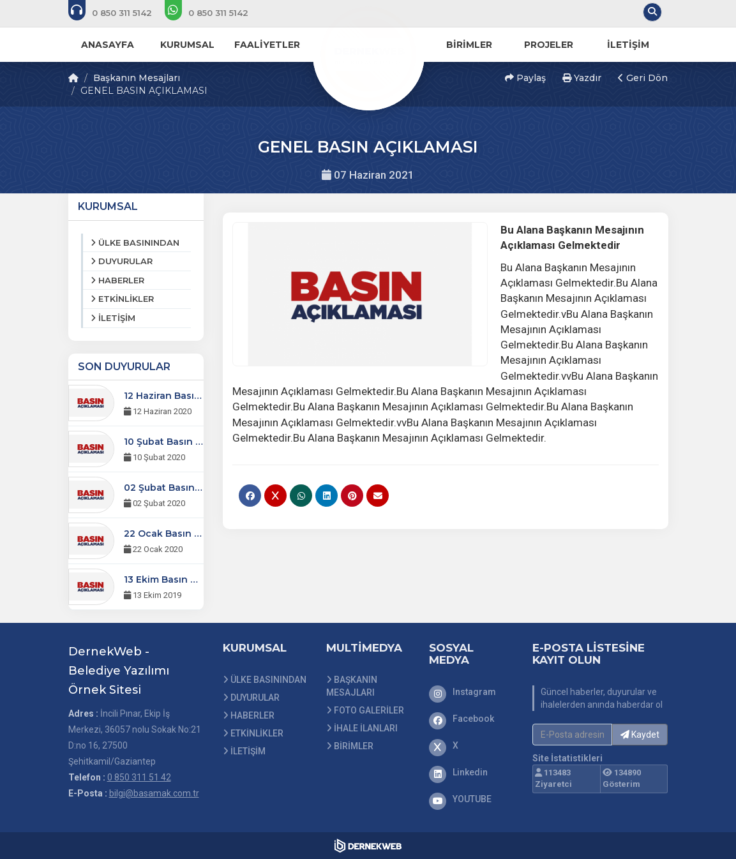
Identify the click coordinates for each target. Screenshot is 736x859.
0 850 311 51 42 (139, 777)
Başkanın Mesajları (136, 78)
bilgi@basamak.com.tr (154, 793)
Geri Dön (643, 78)
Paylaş (525, 78)
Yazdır (581, 78)
